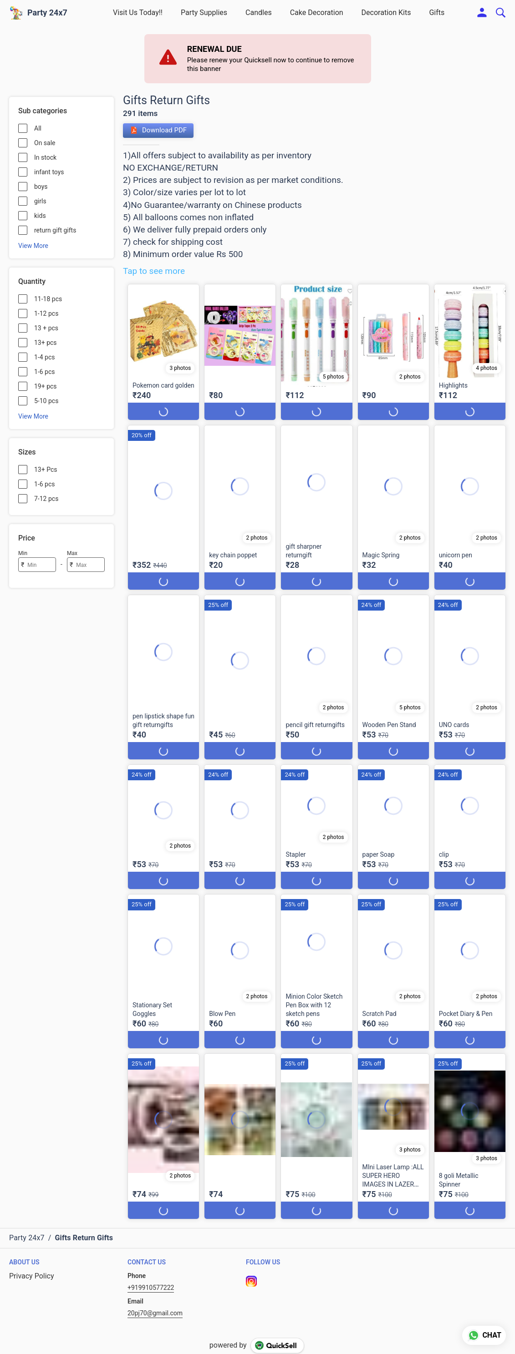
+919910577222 (150, 1287)
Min (22, 553)
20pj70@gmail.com (155, 1313)
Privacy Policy (31, 1276)
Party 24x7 (47, 12)
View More (33, 245)
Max (72, 553)
